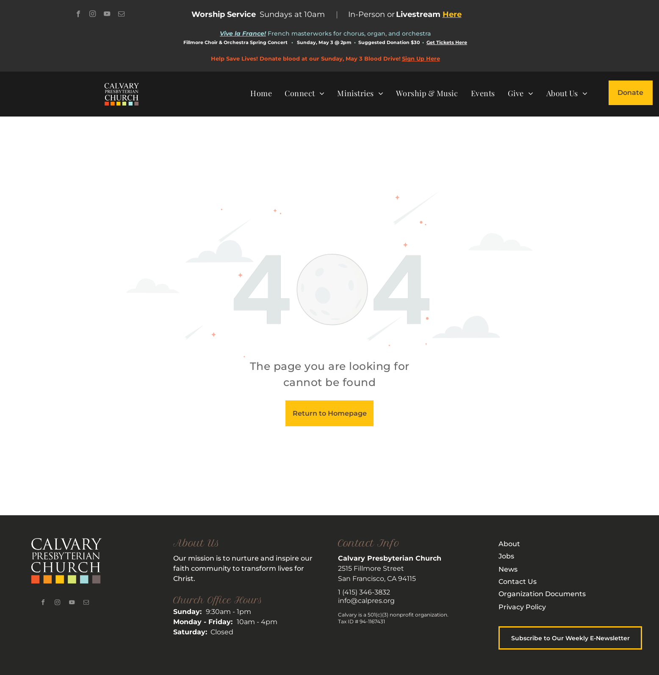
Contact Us (517, 582)
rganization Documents (545, 594)
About (509, 544)
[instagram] (92, 15)
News (508, 569)
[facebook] (78, 15)
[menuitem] (261, 93)
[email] (121, 15)
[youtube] (107, 15)
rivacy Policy (525, 607)
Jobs (506, 556)
